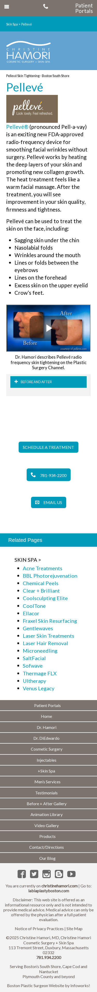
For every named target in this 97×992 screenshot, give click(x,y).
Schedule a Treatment (48, 447)
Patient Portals (84, 8)
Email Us (48, 502)
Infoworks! (80, 985)
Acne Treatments (42, 568)
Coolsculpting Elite (45, 598)
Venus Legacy (38, 688)
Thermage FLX (40, 673)
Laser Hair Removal (45, 643)
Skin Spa (12, 24)
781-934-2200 (48, 475)
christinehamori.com (59, 885)
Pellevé (26, 24)
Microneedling (40, 651)
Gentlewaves (38, 628)
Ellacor (31, 613)
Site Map (74, 928)
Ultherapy (34, 681)
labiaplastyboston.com (48, 890)
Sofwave (33, 665)
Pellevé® (17, 126)
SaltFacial (34, 658)
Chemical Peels (40, 583)
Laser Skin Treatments (48, 636)
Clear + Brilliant (41, 590)
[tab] (48, 382)
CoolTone (34, 606)
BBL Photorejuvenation (50, 576)
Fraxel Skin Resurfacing (50, 621)
